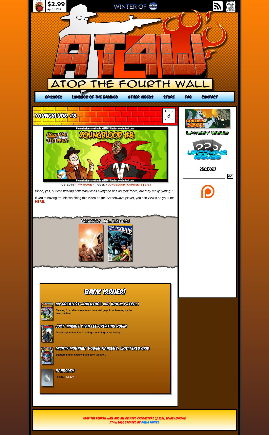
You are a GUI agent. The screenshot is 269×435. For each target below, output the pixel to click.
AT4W (78, 184)
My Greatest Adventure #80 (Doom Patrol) (97, 303)
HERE (39, 201)
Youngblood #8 (56, 115)
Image (87, 184)
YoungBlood (115, 184)
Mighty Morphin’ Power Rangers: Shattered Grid (102, 348)
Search (207, 168)
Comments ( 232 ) (139, 184)
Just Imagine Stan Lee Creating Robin (91, 326)
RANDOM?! (65, 370)
